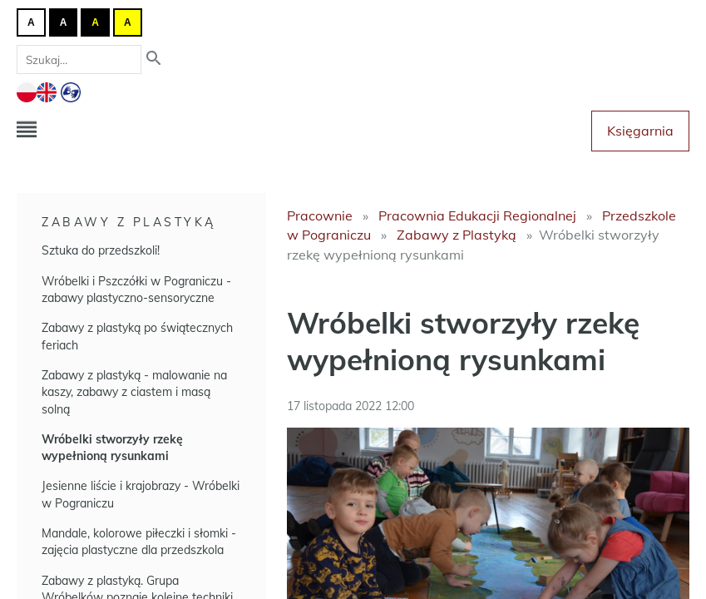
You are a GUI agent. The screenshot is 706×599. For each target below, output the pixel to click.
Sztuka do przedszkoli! (101, 250)
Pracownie (320, 215)
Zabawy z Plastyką (129, 222)
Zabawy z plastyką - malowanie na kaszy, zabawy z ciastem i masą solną (134, 392)
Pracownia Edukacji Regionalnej (477, 215)
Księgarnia (640, 130)
